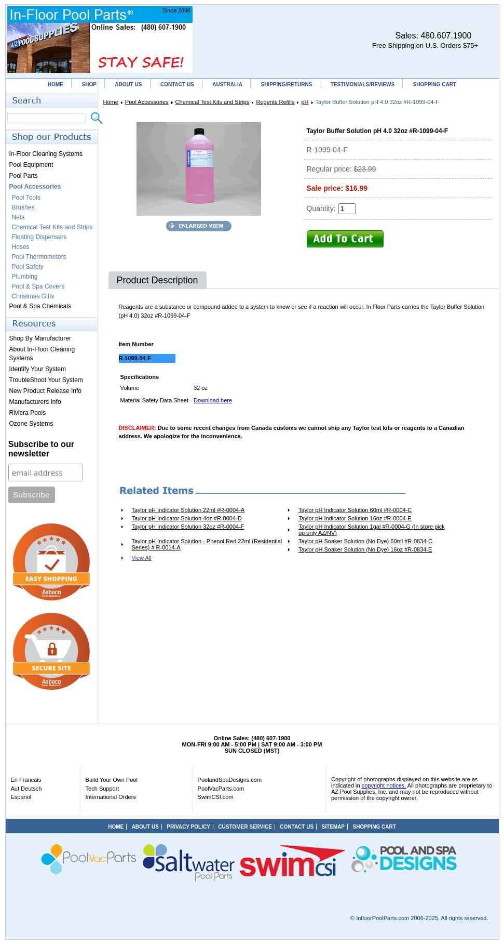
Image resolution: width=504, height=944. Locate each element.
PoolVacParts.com (221, 788)
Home (110, 102)
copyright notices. (384, 785)
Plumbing (25, 276)
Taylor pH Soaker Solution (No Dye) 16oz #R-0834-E (365, 549)
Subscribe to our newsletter (41, 449)
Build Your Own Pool (112, 780)
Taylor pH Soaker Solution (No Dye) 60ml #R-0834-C (365, 541)
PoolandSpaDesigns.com (230, 780)
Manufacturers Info (35, 401)
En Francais (26, 780)
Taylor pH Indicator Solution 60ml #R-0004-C (355, 510)
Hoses (21, 247)
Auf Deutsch (26, 788)
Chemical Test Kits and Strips (212, 102)
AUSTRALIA (227, 84)
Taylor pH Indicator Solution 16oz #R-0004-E (355, 518)
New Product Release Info (45, 391)
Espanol (21, 797)
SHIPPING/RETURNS (286, 84)
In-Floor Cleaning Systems (46, 154)
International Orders (111, 797)
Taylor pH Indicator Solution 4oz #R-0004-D (187, 518)
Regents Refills (275, 102)
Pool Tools (26, 197)
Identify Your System (37, 369)
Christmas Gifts (33, 296)
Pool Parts (23, 175)
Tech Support (102, 788)
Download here (213, 400)
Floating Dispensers (39, 237)
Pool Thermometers (39, 256)
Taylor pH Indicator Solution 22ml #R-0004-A (188, 510)
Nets (18, 217)
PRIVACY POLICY (188, 827)
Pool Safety (28, 266)
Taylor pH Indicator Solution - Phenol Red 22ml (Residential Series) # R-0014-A (207, 544)
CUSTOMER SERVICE (245, 827)
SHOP (88, 84)
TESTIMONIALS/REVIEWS (362, 84)
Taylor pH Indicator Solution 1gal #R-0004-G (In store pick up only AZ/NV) (371, 529)
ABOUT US (128, 84)
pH (304, 102)
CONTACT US (177, 84)
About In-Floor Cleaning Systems (42, 354)
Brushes (23, 207)
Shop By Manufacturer (40, 338)
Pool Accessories (147, 102)
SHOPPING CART (434, 84)
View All (142, 558)
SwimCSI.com (216, 797)
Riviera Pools (27, 412)
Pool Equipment (31, 164)
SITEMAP (333, 827)
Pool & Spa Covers (38, 286)
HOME (55, 84)
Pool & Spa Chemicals (40, 306)
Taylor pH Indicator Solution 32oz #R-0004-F (188, 526)
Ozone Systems (31, 423)
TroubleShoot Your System (46, 380)
